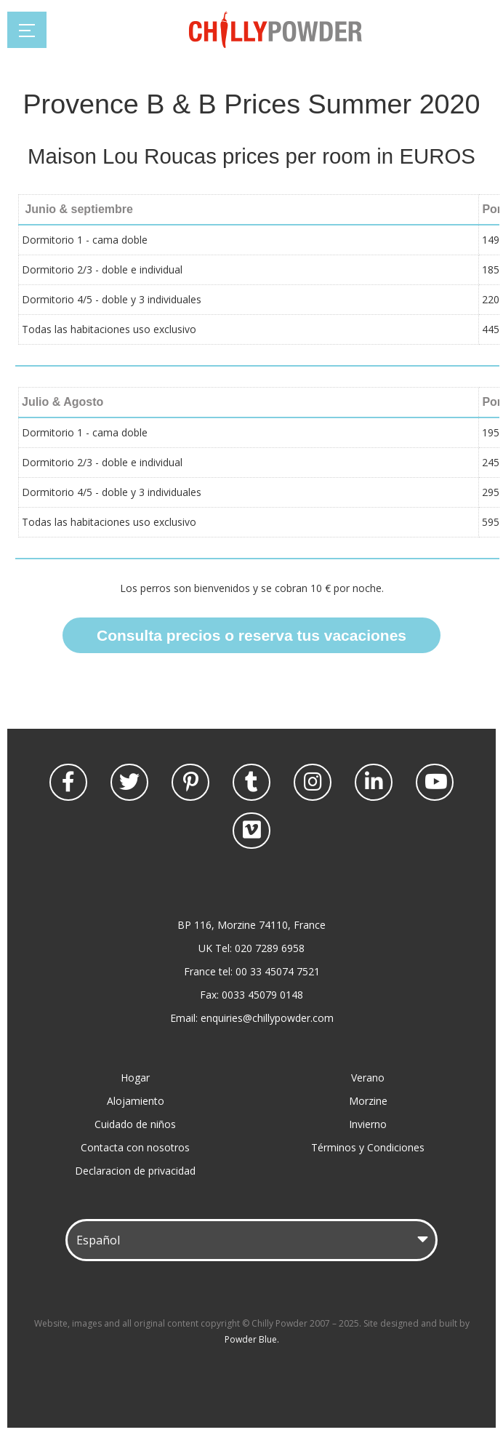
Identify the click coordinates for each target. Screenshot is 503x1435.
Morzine (368, 1101)
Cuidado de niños (135, 1124)
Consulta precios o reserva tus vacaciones (251, 635)
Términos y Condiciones (367, 1147)
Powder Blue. (252, 1339)
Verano (368, 1077)
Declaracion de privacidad (135, 1171)
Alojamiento (135, 1101)
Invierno (368, 1124)
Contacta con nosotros (135, 1147)
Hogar (135, 1077)
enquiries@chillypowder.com (267, 1018)
